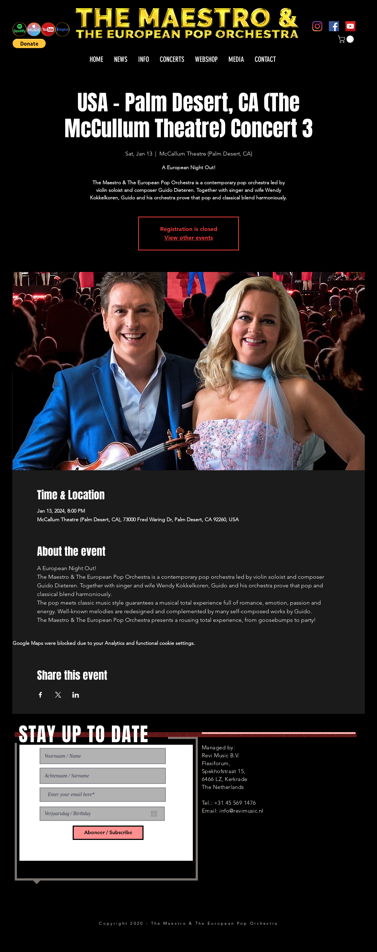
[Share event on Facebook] (40, 695)
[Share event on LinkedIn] (75, 695)
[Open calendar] (154, 814)
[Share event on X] (58, 695)
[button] (29, 43)
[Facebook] (334, 26)
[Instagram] (317, 26)
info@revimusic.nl (241, 810)
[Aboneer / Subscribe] (108, 833)
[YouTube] (350, 26)
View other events (188, 237)
